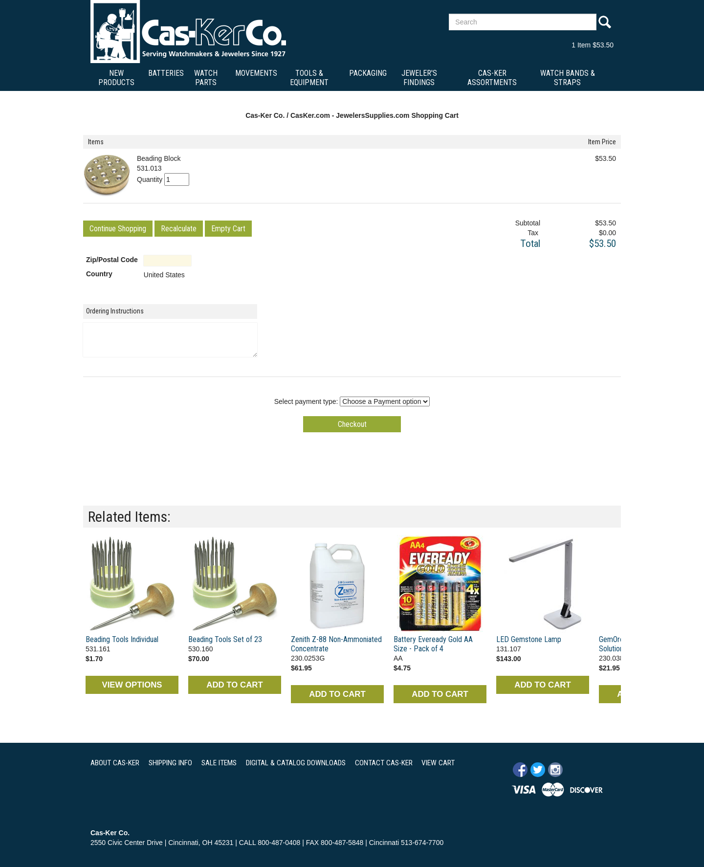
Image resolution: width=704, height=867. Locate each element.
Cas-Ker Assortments (492, 77)
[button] (118, 229)
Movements (256, 73)
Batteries (166, 73)
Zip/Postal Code (112, 260)
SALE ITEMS (219, 762)
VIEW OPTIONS (132, 684)
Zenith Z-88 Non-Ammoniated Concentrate (336, 644)
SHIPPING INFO (170, 762)
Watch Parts (206, 77)
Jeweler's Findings (419, 77)
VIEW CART (438, 762)
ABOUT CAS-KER (114, 762)
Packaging (368, 73)
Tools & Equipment (309, 77)
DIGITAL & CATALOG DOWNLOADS (296, 762)
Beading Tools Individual (122, 639)
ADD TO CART (234, 684)
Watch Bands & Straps (567, 77)
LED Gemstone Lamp (528, 639)
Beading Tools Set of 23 (225, 639)
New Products (116, 77)
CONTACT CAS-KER (384, 762)
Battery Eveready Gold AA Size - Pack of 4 (433, 644)
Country (99, 274)
